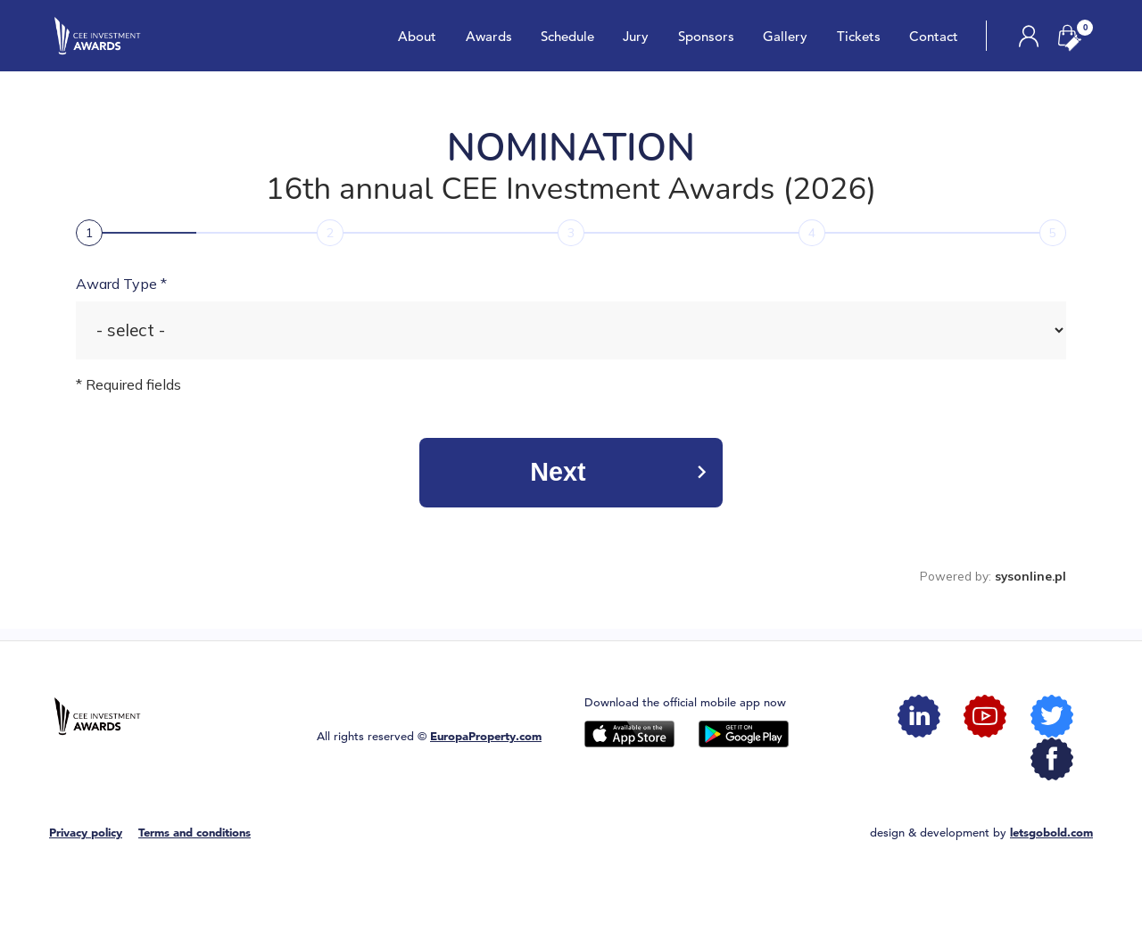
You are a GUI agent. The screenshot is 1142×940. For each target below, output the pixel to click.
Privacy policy (85, 832)
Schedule (567, 36)
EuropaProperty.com (486, 736)
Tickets (858, 36)
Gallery (785, 36)
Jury (636, 36)
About (417, 36)
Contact (933, 36)
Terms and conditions (194, 832)
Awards (488, 36)
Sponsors (705, 36)
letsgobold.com (1051, 832)
